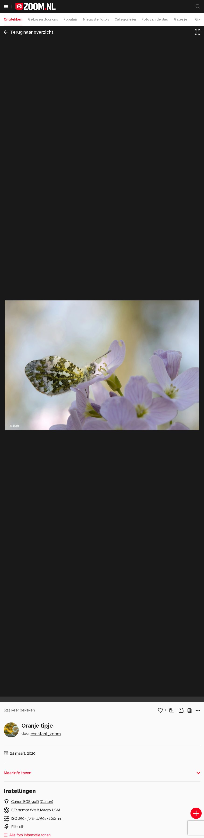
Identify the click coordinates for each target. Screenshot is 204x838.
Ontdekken (13, 19)
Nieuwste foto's (96, 19)
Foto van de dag (155, 19)
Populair (70, 19)
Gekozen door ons (43, 19)
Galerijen (182, 19)
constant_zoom (46, 733)
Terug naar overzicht (28, 32)
